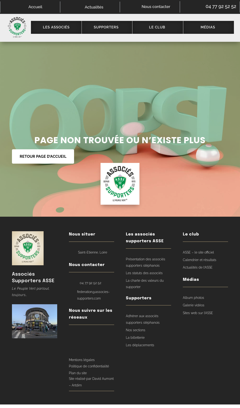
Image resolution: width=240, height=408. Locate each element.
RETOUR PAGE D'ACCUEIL (43, 160)
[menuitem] (59, 29)
